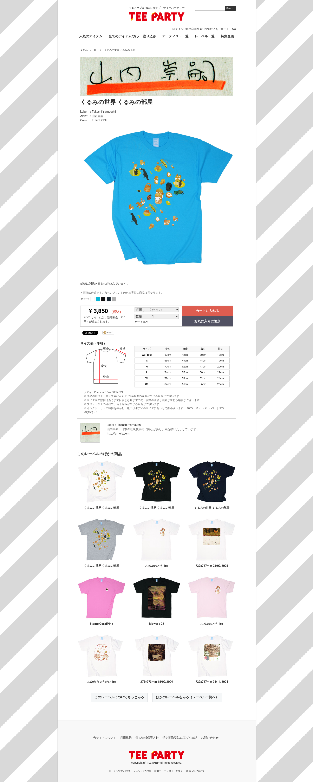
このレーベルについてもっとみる (119, 697)
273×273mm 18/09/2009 (156, 681)
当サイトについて (104, 737)
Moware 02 (156, 623)
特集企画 (227, 36)
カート (224, 29)
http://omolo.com (118, 433)
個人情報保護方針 (147, 737)
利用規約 (126, 737)
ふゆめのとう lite (156, 565)
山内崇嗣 (97, 115)
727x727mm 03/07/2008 (211, 565)
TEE (96, 50)
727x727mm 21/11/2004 (211, 681)
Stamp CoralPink (101, 623)
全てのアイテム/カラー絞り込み (132, 36)
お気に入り (211, 29)
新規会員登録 (194, 29)
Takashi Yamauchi (104, 111)
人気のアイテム (90, 36)
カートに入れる (207, 311)
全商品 (84, 50)
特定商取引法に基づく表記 (180, 737)
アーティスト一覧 (175, 36)
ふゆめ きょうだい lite (101, 681)
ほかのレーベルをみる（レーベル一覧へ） (187, 697)
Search (230, 8)
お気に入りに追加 (207, 321)
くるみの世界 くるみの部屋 (101, 507)
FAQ (233, 29)
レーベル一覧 (205, 36)
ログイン (178, 29)
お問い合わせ (210, 737)
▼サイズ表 (141, 322)
